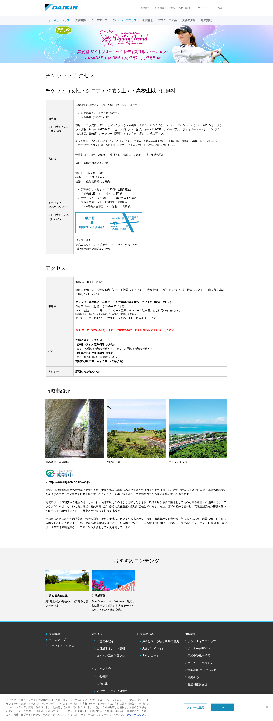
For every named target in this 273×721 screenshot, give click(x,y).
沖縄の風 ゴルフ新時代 (202, 670)
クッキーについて (136, 714)
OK (222, 707)
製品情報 (145, 7)
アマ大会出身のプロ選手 (112, 690)
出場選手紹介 (105, 641)
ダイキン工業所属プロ (110, 655)
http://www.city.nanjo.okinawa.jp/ (69, 482)
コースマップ (99, 20)
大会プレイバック (153, 648)
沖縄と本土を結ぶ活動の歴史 (160, 641)
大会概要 (80, 20)
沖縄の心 (193, 677)
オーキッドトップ (59, 20)
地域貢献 (191, 634)
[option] (136, 44)
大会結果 (102, 683)
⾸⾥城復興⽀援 (197, 684)
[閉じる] (267, 707)
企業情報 (159, 7)
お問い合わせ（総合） (180, 7)
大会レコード (150, 655)
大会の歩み (147, 634)
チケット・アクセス (124, 20)
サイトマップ (204, 7)
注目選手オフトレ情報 (110, 648)
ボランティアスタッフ (201, 641)
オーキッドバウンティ (201, 662)
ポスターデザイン (198, 648)
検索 (220, 7)
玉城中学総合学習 (198, 655)
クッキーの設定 (195, 707)
